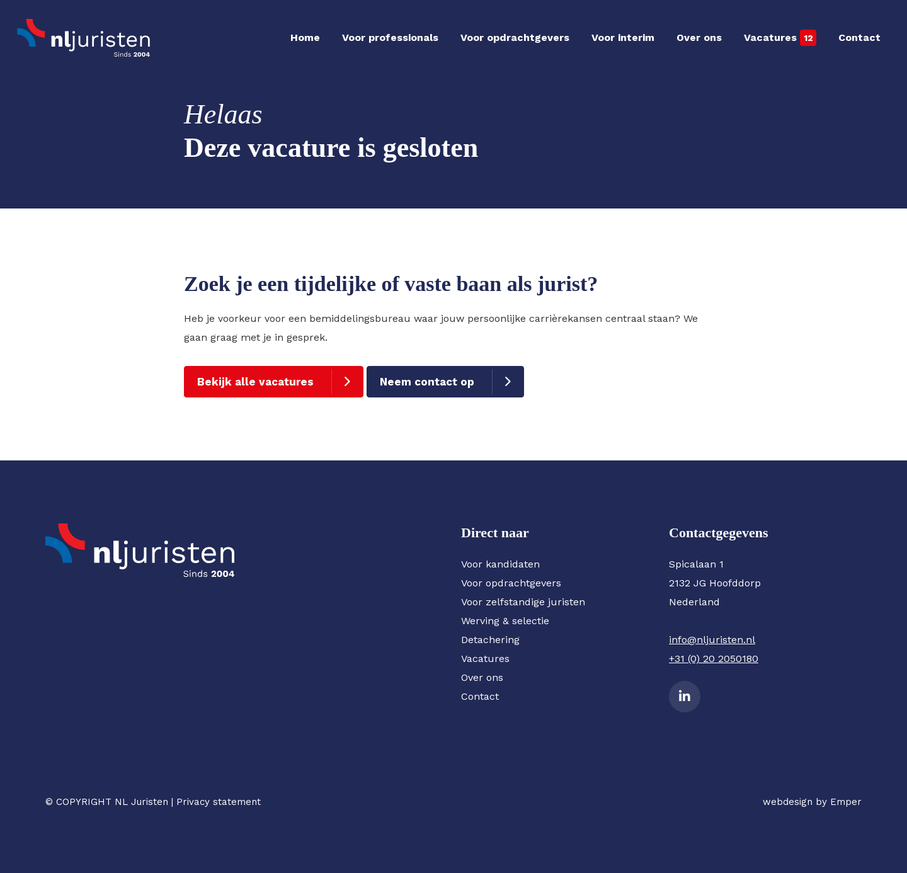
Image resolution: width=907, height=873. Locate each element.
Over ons (699, 37)
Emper (846, 801)
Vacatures (770, 37)
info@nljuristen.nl (712, 640)
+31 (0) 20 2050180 (713, 659)
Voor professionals (390, 37)
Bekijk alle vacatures (255, 381)
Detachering (490, 640)
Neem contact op (427, 381)
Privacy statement (218, 801)
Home (305, 37)
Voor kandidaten (500, 564)
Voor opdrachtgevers (514, 37)
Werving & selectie (505, 621)
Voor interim (622, 37)
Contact (859, 37)
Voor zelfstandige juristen (523, 602)
